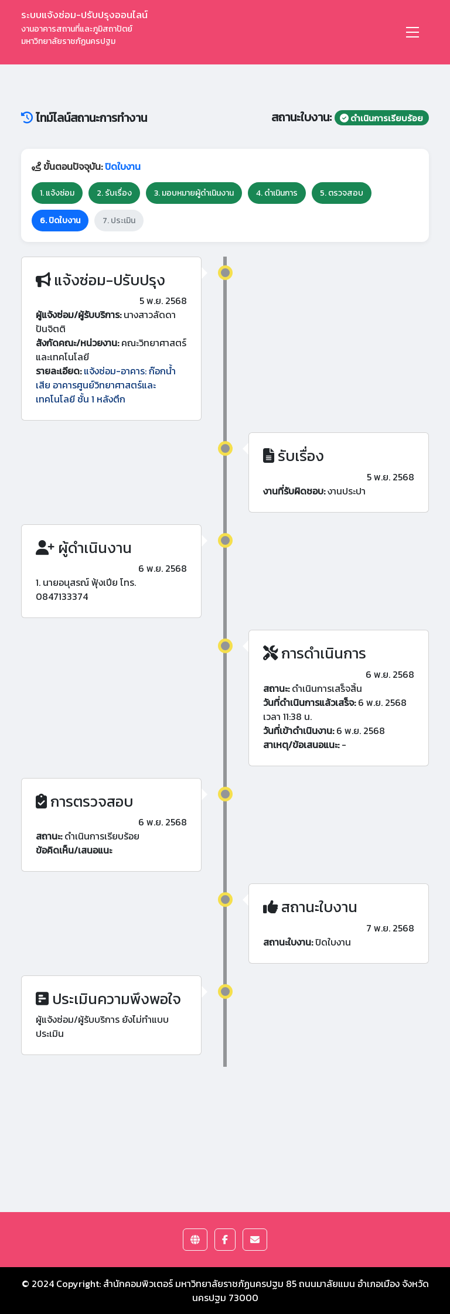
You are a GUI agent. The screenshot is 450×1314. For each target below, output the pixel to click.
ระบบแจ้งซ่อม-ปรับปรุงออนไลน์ (84, 27)
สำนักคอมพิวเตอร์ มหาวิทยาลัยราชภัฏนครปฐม (193, 1284)
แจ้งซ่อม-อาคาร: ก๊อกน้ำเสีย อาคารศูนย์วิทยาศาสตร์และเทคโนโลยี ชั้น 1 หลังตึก (106, 385)
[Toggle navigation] (412, 32)
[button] (195, 1239)
